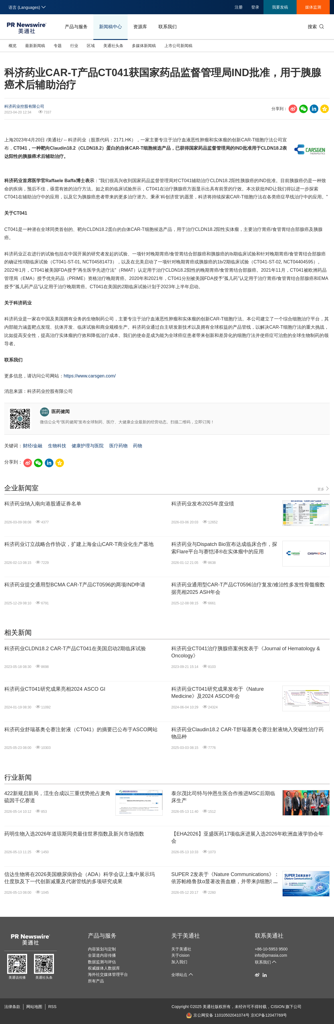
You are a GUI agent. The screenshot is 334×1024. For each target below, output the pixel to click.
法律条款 (12, 1006)
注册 (239, 7)
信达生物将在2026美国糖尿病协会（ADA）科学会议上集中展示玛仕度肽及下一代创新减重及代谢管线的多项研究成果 (79, 877)
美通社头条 (113, 45)
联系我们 (167, 26)
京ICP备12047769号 (269, 1015)
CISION (277, 1006)
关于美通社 (185, 935)
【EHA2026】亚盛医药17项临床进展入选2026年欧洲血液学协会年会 (247, 837)
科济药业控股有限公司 (24, 106)
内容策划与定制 (102, 949)
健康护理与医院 (88, 445)
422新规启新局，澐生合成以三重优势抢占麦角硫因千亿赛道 (57, 797)
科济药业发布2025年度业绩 (202, 504)
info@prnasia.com (271, 955)
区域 (91, 45)
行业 (74, 45)
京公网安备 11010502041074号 (218, 1015)
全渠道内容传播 (102, 955)
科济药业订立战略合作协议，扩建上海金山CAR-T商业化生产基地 (79, 544)
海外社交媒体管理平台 (108, 974)
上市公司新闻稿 (178, 45)
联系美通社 (269, 935)
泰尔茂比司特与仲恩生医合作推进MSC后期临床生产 (223, 797)
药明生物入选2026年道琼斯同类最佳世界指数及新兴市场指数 (74, 834)
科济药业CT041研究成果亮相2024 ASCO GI (54, 689)
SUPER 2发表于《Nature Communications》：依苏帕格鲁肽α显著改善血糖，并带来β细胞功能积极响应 (225, 878)
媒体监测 (313, 7)
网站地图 (34, 1006)
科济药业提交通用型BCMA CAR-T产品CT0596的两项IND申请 (74, 585)
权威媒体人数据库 (104, 968)
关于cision (180, 955)
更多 (323, 488)
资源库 (140, 26)
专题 (58, 45)
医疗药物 (118, 445)
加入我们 (179, 962)
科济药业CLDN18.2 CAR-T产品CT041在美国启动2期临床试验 (75, 648)
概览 (13, 45)
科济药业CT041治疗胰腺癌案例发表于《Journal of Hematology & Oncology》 (245, 652)
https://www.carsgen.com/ (90, 375)
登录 (255, 7)
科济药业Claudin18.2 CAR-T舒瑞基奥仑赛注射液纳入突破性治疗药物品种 (247, 733)
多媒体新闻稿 (144, 45)
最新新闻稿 (35, 45)
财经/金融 (32, 445)
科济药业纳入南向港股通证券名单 (42, 504)
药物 (137, 445)
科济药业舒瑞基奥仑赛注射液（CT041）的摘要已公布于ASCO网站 (81, 729)
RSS (52, 1006)
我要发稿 (280, 7)
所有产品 (96, 981)
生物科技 (57, 445)
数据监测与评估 (102, 962)
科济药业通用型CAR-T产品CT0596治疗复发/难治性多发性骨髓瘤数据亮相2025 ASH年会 (248, 588)
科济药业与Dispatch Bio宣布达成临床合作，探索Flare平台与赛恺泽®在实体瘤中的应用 (224, 547)
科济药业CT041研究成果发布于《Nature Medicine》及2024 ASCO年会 (217, 692)
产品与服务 (76, 26)
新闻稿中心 (110, 26)
